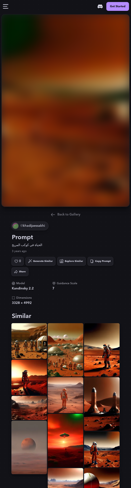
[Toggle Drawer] (5, 6)
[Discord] (100, 6)
